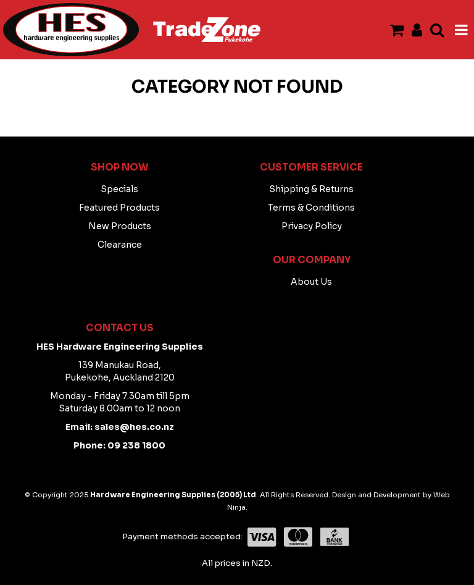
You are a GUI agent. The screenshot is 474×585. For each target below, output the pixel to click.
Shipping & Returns (311, 189)
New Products (119, 226)
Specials (119, 189)
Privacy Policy (311, 226)
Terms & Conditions (311, 207)
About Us (311, 281)
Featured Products (119, 207)
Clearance (120, 244)
